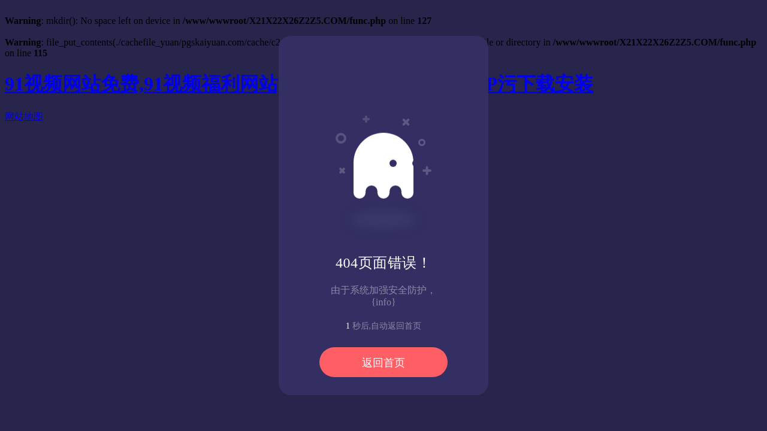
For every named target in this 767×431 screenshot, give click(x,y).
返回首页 (383, 363)
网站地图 (24, 116)
